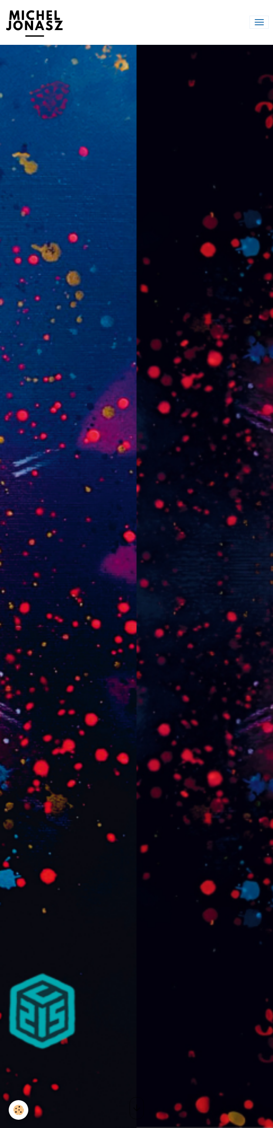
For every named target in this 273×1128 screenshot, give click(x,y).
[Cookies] (18, 1110)
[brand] (36, 22)
